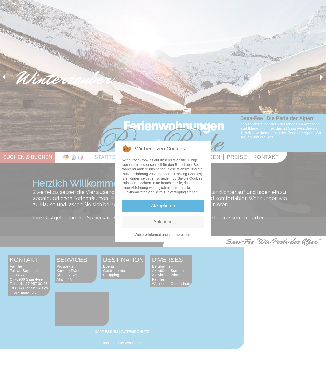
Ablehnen (163, 221)
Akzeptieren (163, 205)
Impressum (182, 235)
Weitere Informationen (152, 235)
